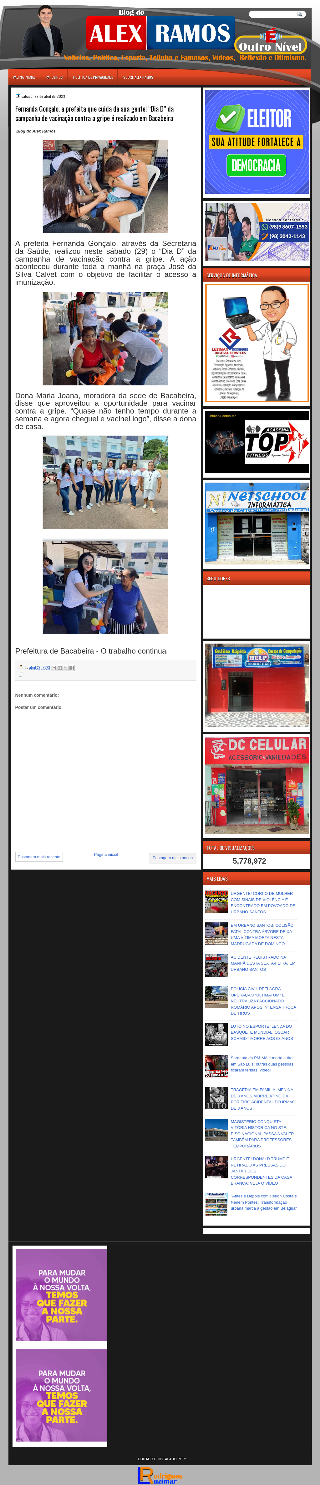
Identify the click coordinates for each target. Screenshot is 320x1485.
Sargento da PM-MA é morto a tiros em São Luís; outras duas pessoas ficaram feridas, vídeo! (263, 1064)
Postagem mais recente (39, 857)
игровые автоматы (36, 2)
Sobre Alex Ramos (138, 77)
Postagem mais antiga (173, 857)
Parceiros (54, 77)
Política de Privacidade (93, 77)
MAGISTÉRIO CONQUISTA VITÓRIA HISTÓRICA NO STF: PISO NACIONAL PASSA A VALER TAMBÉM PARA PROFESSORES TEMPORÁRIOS (262, 1133)
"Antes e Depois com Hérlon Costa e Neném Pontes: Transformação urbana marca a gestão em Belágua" (264, 1202)
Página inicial (24, 77)
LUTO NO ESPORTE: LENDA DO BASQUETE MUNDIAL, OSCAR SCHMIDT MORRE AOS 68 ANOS (262, 1032)
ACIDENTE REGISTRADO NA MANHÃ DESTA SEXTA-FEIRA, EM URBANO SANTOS (263, 963)
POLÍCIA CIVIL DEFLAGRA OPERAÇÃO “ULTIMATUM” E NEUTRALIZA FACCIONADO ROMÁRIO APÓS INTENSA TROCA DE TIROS (263, 1001)
